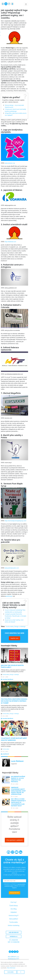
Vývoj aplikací (13, 919)
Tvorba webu (10, 626)
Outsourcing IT (13, 915)
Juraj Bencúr (5, 754)
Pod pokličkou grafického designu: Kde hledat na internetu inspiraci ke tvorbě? (14, 701)
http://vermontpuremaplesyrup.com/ (15, 521)
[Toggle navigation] (26, 4)
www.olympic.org (10, 163)
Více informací (11, 968)
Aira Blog (13, 909)
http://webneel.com (10, 241)
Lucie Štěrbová (17, 761)
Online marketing (13, 925)
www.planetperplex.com (12, 568)
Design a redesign (20, 626)
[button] (14, 38)
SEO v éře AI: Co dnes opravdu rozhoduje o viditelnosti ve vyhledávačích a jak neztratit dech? (18, 802)
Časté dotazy (13, 905)
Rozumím (11, 972)
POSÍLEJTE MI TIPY (14, 892)
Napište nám (14, 638)
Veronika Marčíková (7, 679)
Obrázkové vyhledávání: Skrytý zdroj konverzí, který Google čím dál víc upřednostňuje (18, 791)
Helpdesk (14, 912)
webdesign (9, 596)
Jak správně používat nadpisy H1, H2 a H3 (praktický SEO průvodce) (18, 779)
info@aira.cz (13, 936)
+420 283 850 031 (14, 932)
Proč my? (13, 902)
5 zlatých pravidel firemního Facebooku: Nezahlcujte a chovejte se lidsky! (15, 616)
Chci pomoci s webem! (14, 840)
